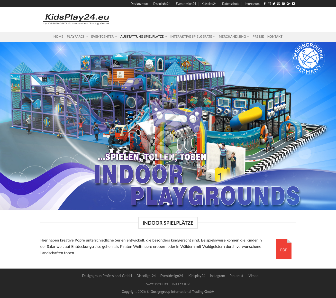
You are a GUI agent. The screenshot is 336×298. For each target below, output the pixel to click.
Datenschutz (230, 4)
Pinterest (236, 276)
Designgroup (139, 4)
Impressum (252, 4)
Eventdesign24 (186, 4)
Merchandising (234, 36)
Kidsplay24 (209, 4)
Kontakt (274, 36)
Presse (258, 36)
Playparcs (77, 36)
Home (59, 36)
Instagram (217, 276)
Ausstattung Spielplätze (143, 36)
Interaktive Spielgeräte (192, 36)
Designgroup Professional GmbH (107, 276)
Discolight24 (162, 4)
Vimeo (253, 276)
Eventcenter (104, 36)
